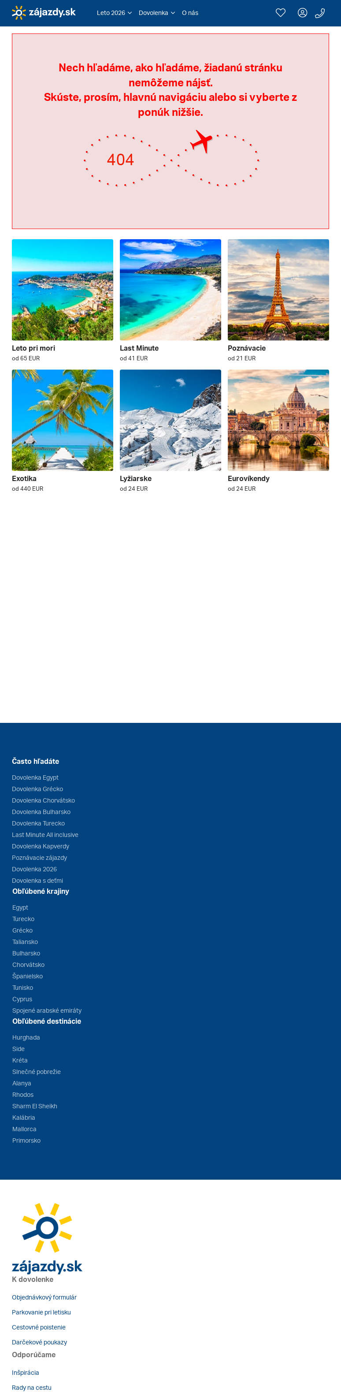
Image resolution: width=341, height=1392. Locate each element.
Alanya (21, 1083)
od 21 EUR (242, 358)
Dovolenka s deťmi (37, 880)
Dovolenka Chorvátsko (43, 800)
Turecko (23, 918)
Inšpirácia (25, 1372)
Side (18, 1048)
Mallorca (24, 1129)
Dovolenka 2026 (34, 869)
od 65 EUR (26, 358)
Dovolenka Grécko (37, 788)
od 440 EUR (27, 488)
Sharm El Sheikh (34, 1106)
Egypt (20, 907)
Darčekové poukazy (39, 1342)
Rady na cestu (32, 1387)
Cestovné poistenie (39, 1327)
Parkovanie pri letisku (41, 1312)
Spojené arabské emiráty (47, 1010)
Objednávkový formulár (44, 1297)
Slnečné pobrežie (36, 1071)
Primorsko (26, 1140)
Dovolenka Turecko (38, 823)
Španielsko (27, 976)
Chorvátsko (28, 964)
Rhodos (22, 1094)
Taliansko (25, 941)
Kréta (20, 1060)
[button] (114, 13)
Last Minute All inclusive (45, 834)
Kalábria (23, 1117)
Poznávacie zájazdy (39, 857)
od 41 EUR (134, 358)
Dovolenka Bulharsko (41, 811)
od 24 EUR (134, 488)
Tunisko (22, 987)
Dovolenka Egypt (35, 777)
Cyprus (22, 999)
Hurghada (26, 1037)
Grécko (22, 930)
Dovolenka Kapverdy (40, 846)
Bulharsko (26, 953)
